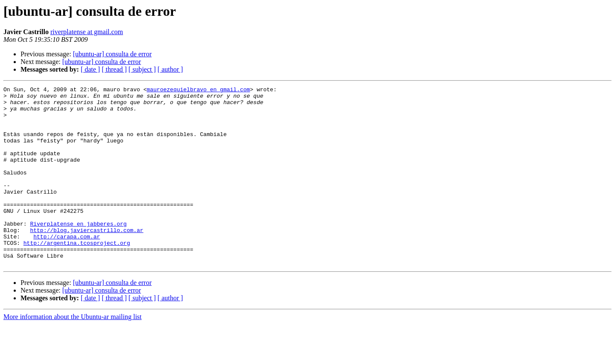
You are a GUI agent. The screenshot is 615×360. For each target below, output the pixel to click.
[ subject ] (142, 69)
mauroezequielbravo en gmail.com (198, 90)
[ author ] (170, 69)
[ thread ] (114, 69)
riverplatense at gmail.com (86, 31)
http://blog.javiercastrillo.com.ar (86, 259)
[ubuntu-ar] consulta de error (112, 54)
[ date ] (90, 69)
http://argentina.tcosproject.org (76, 275)
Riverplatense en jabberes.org (78, 251)
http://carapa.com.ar (66, 267)
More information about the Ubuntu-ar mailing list (72, 352)
